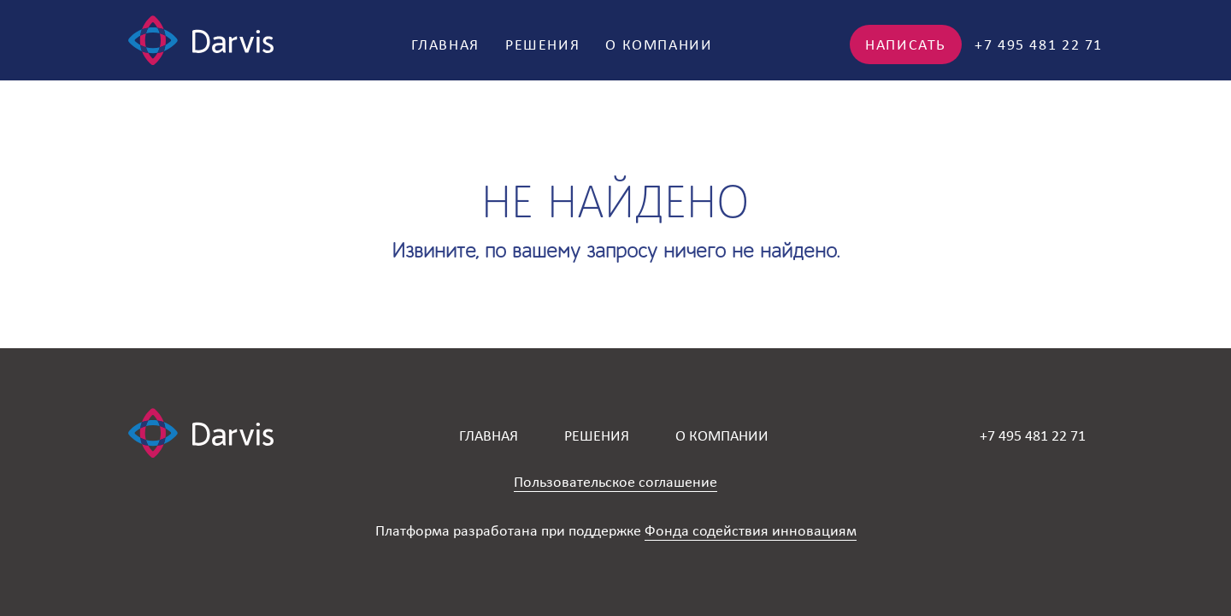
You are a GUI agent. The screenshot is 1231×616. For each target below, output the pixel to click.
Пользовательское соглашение (615, 481)
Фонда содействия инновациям (751, 530)
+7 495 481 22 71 (1039, 44)
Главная (445, 44)
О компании (658, 44)
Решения (542, 44)
